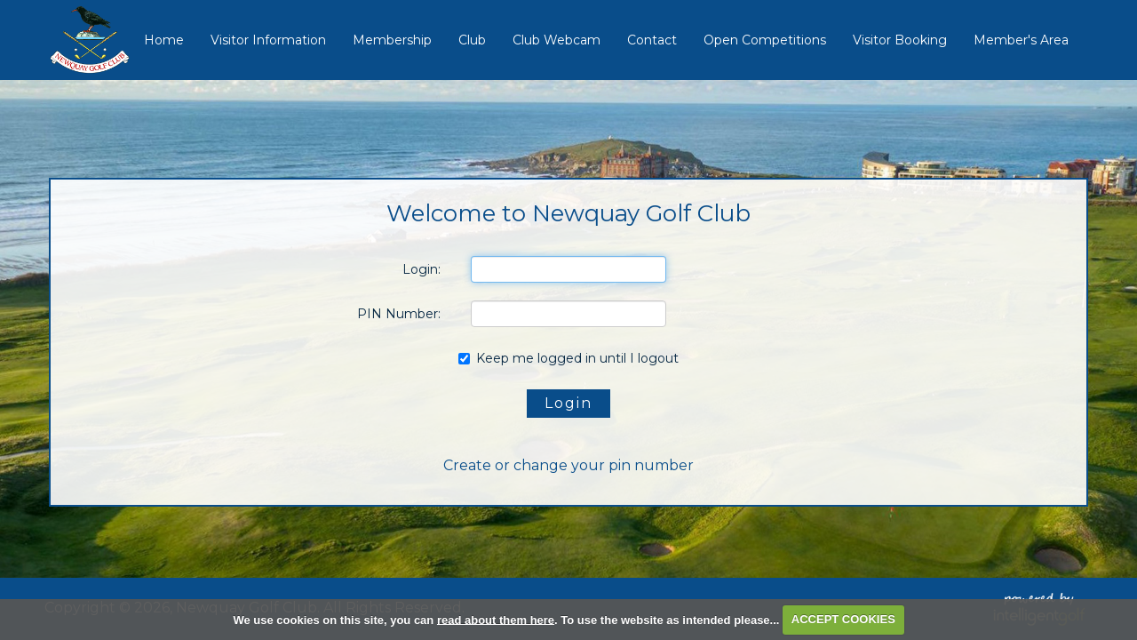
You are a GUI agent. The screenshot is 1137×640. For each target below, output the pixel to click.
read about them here (495, 619)
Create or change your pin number (568, 465)
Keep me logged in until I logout (568, 358)
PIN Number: (399, 314)
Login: (421, 269)
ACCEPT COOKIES (843, 619)
